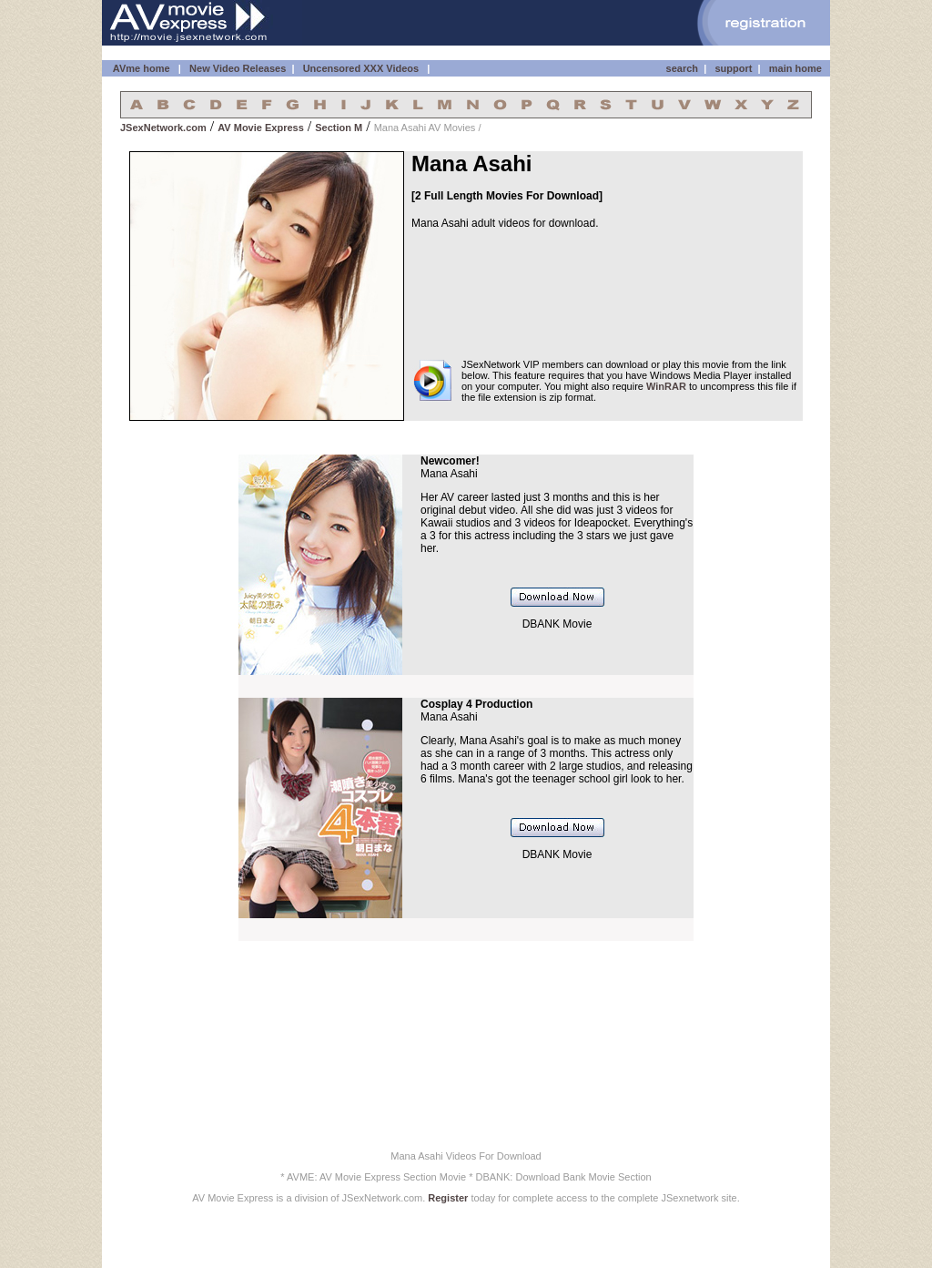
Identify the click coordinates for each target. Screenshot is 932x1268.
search (682, 68)
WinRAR (666, 386)
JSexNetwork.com (163, 127)
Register (448, 1197)
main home (795, 68)
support (733, 68)
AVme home (139, 68)
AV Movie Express (261, 127)
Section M (338, 127)
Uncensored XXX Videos (362, 68)
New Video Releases (237, 68)
